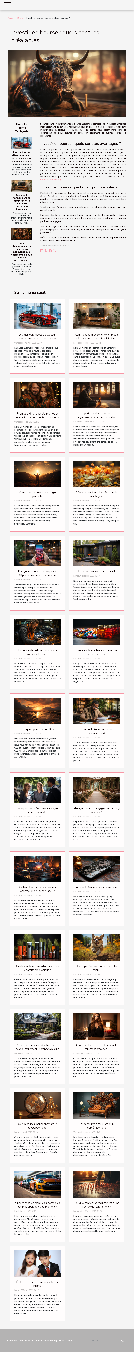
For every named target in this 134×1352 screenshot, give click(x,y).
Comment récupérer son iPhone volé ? (96, 887)
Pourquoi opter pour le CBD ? (37, 729)
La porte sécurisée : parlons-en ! (96, 571)
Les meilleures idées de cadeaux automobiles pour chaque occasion (22, 157)
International (26, 1340)
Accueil (11, 18)
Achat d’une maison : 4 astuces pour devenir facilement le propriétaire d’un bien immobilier (37, 1048)
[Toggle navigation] (7, 4)
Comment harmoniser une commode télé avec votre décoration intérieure (21, 202)
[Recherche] (107, 1340)
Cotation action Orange (51, 179)
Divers (20, 18)
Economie (12, 1340)
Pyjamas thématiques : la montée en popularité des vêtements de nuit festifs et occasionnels (21, 252)
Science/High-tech (54, 1340)
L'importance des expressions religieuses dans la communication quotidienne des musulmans (96, 417)
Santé (39, 1340)
